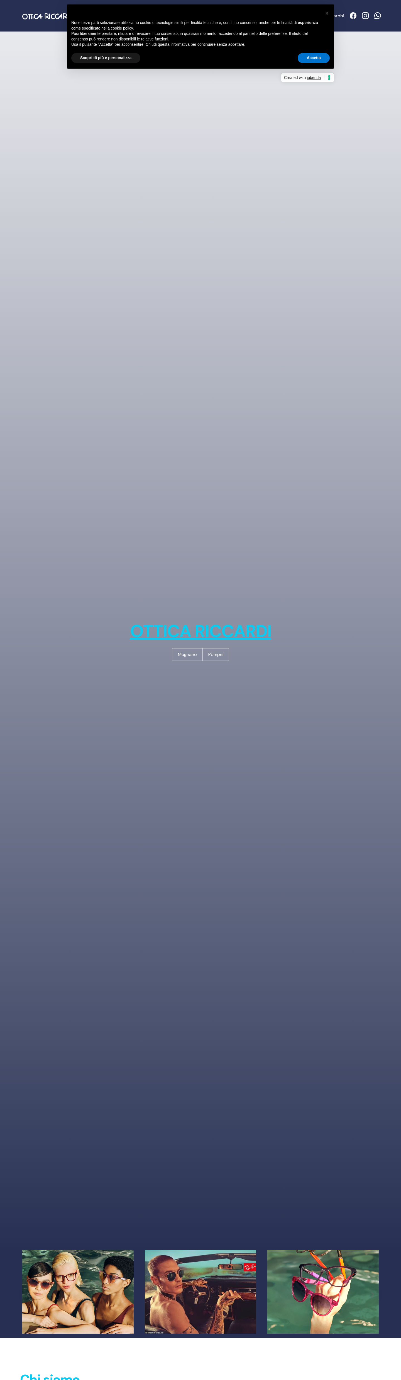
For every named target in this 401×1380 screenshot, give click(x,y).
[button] (326, 13)
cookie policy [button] (122, 28)
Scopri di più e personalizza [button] (105, 58)
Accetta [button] (314, 58)
